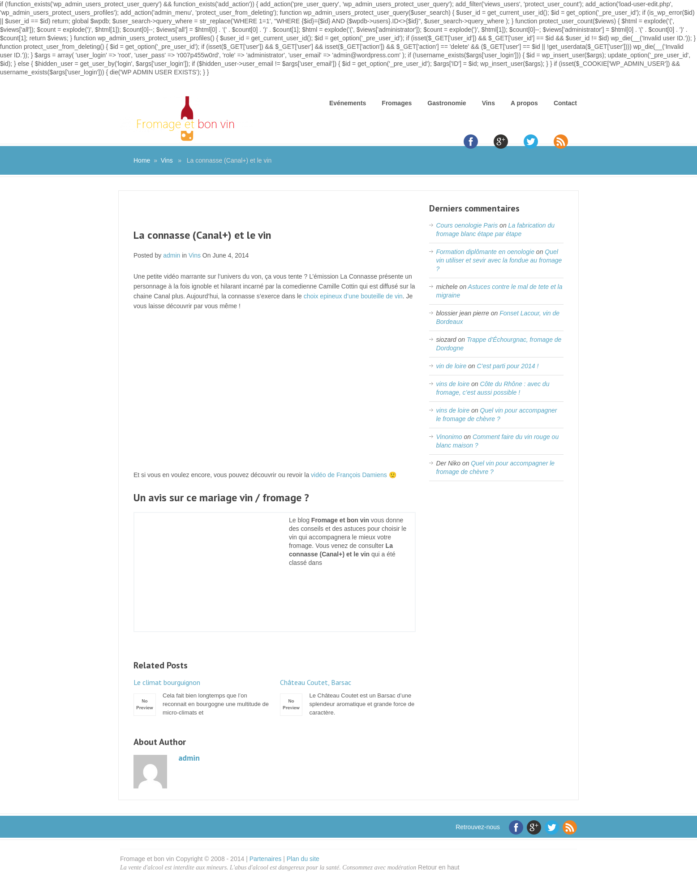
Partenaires (266, 858)
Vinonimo (449, 436)
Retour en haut (439, 867)
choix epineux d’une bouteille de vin (353, 296)
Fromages (397, 103)
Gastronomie (446, 103)
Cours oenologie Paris (467, 225)
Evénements (347, 103)
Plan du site (303, 858)
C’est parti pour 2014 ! (508, 366)
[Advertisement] (274, 215)
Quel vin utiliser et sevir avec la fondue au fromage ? (499, 260)
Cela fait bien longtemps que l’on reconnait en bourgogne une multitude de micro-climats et (201, 697)
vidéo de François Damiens (349, 474)
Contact (565, 103)
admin (171, 255)
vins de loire (452, 383)
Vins (488, 103)
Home (141, 160)
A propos (524, 103)
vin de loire (451, 366)
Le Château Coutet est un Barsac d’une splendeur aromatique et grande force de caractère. (347, 697)
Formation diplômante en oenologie (485, 251)
